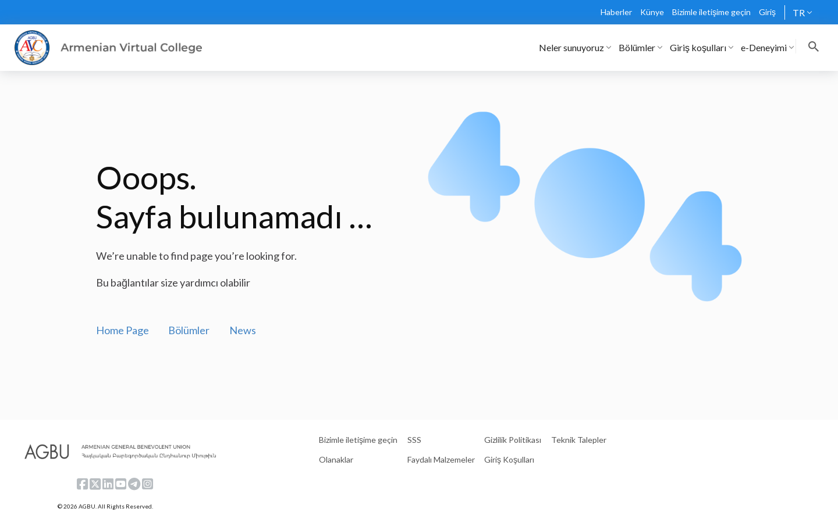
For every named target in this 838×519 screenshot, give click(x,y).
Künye (652, 12)
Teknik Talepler (578, 440)
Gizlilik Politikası (512, 440)
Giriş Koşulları (509, 459)
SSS (414, 440)
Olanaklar (336, 459)
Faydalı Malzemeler (441, 459)
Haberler (616, 12)
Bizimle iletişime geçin (711, 12)
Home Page (122, 330)
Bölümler (189, 330)
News (242, 330)
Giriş (767, 12)
